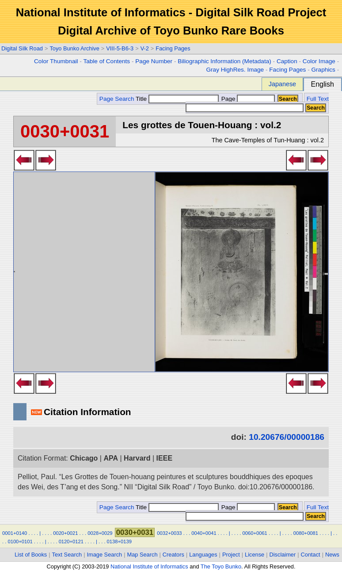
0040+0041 (203, 533)
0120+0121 (71, 541)
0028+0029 (99, 533)
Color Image (319, 61)
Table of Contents (106, 61)
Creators (173, 554)
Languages (203, 554)
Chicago (84, 458)
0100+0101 (20, 541)
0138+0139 (119, 541)
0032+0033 (169, 533)
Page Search (116, 98)
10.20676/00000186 (286, 437)
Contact (310, 554)
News (332, 554)
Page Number (153, 61)
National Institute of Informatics (149, 566)
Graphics (323, 69)
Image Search (104, 554)
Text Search (67, 554)
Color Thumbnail (56, 61)
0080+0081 (305, 533)
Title (177, 98)
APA (110, 458)
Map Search (142, 554)
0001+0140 (14, 533)
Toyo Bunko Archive (74, 48)
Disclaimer (283, 554)
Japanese (282, 84)
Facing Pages (173, 48)
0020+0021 (65, 533)
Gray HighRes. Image (235, 69)
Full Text (318, 98)
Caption (287, 61)
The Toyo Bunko (221, 566)
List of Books (31, 554)
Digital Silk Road (22, 48)
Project (231, 554)
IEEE (164, 458)
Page (247, 98)
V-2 (145, 48)
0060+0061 (255, 533)
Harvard (137, 458)
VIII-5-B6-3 (119, 48)
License (254, 554)
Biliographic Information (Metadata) (224, 61)
